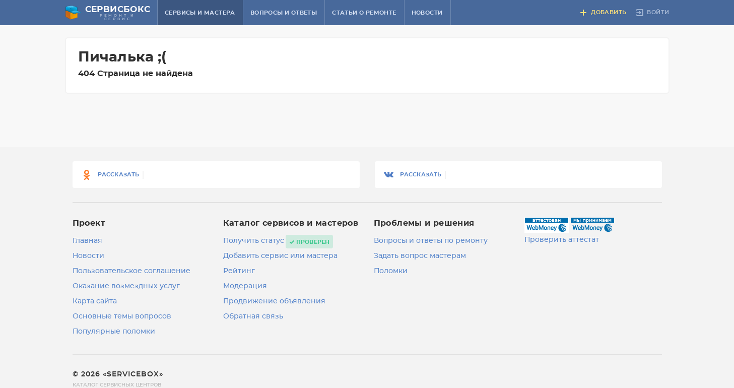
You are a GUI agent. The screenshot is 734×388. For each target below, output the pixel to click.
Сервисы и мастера (200, 13)
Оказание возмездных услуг (126, 286)
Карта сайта (95, 301)
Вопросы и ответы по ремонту (431, 240)
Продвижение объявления (274, 301)
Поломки (391, 271)
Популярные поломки (114, 331)
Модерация (245, 286)
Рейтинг (239, 271)
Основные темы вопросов (122, 316)
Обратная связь (253, 316)
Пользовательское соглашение (131, 271)
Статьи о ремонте (364, 13)
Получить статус (253, 240)
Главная (87, 240)
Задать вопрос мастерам (420, 256)
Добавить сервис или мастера (280, 256)
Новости (427, 13)
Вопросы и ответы (283, 13)
